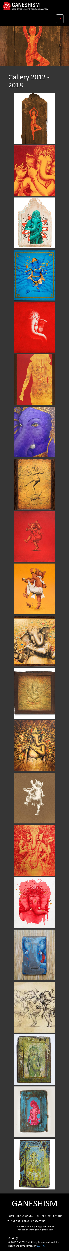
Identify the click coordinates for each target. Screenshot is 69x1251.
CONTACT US (38, 1221)
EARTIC (41, 1246)
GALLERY (41, 1216)
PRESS (25, 1221)
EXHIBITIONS (55, 1216)
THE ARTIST (14, 1221)
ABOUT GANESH (25, 1216)
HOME (11, 1216)
